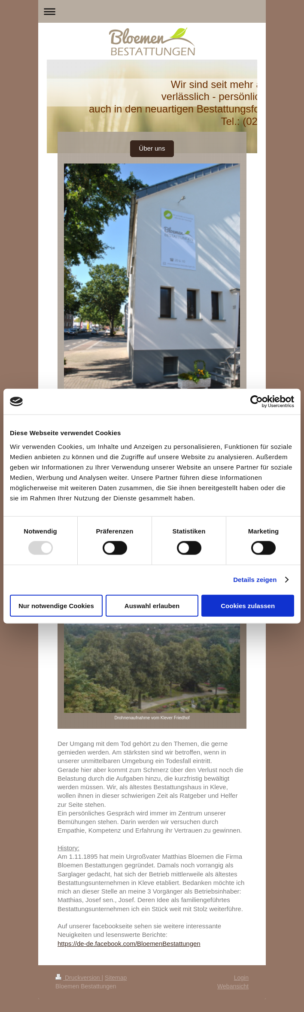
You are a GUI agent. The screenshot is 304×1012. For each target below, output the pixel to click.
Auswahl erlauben (152, 605)
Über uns (152, 148)
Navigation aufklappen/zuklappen (152, 11)
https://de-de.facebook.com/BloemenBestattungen (129, 943)
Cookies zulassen (248, 605)
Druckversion (78, 977)
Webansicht (233, 986)
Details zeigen (255, 579)
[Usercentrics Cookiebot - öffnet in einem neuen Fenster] (256, 401)
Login (241, 977)
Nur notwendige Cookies (56, 605)
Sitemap (116, 977)
